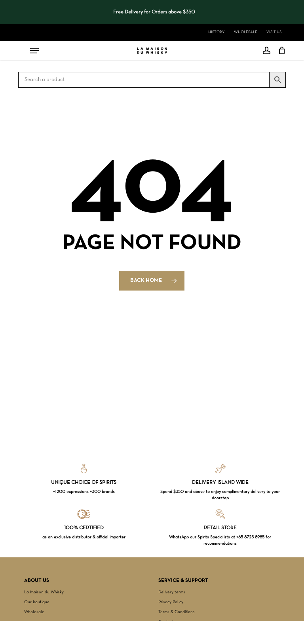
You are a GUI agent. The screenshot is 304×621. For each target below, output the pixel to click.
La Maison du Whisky (44, 592)
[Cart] (280, 50)
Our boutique (36, 602)
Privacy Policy (170, 602)
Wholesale (34, 612)
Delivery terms (171, 592)
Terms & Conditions (176, 612)
